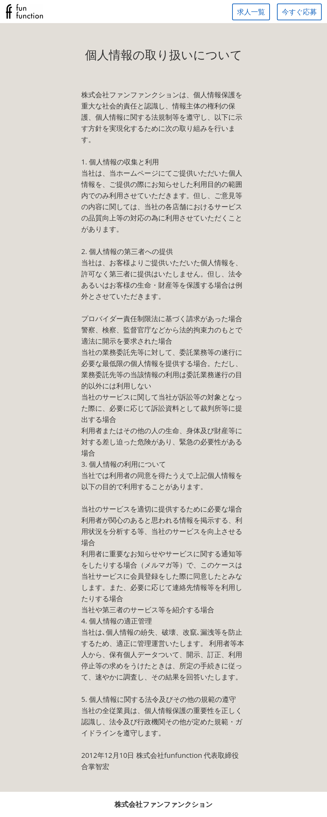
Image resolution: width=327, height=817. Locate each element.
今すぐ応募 (299, 11)
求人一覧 (251, 11)
